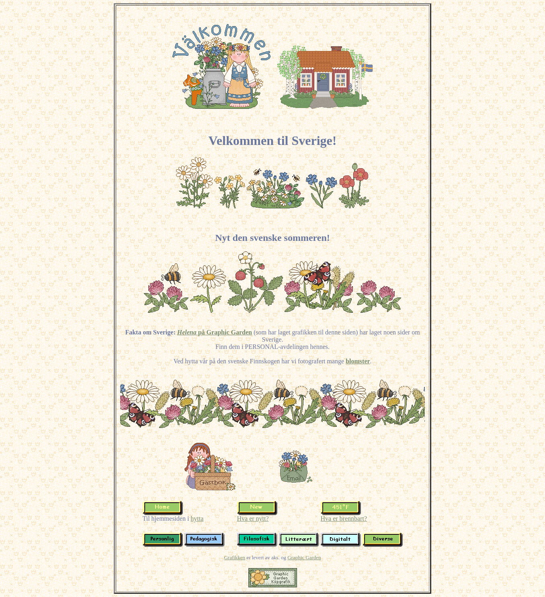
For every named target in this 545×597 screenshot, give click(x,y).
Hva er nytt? (253, 518)
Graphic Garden (304, 557)
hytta (197, 518)
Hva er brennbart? (344, 518)
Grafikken (234, 557)
